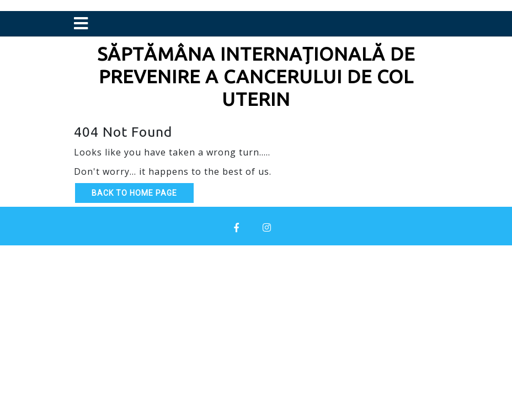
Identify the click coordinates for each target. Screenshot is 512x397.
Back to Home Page (134, 193)
